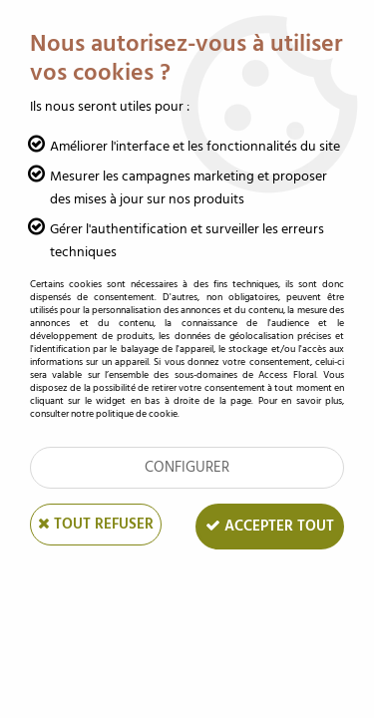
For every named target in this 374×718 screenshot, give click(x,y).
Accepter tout (269, 526)
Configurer (187, 467)
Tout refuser (96, 524)
